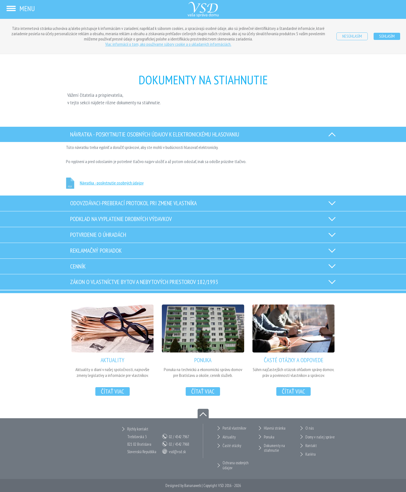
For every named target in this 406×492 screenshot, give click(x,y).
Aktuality (229, 437)
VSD (221, 485)
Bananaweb (192, 485)
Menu (20, 9)
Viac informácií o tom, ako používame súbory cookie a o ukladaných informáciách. (168, 44)
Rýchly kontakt (137, 429)
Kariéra (310, 454)
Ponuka (269, 437)
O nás (309, 428)
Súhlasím (387, 36)
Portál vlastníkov (234, 428)
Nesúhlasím (352, 36)
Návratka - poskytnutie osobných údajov (112, 183)
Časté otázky (232, 445)
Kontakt (311, 445)
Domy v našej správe (320, 437)
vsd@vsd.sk (177, 451)
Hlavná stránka (274, 428)
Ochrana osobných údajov (236, 465)
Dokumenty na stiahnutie (274, 448)
